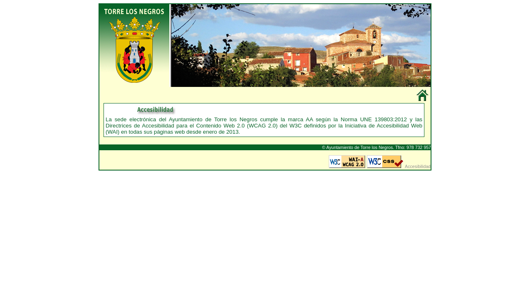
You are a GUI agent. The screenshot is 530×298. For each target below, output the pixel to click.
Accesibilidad (418, 166)
